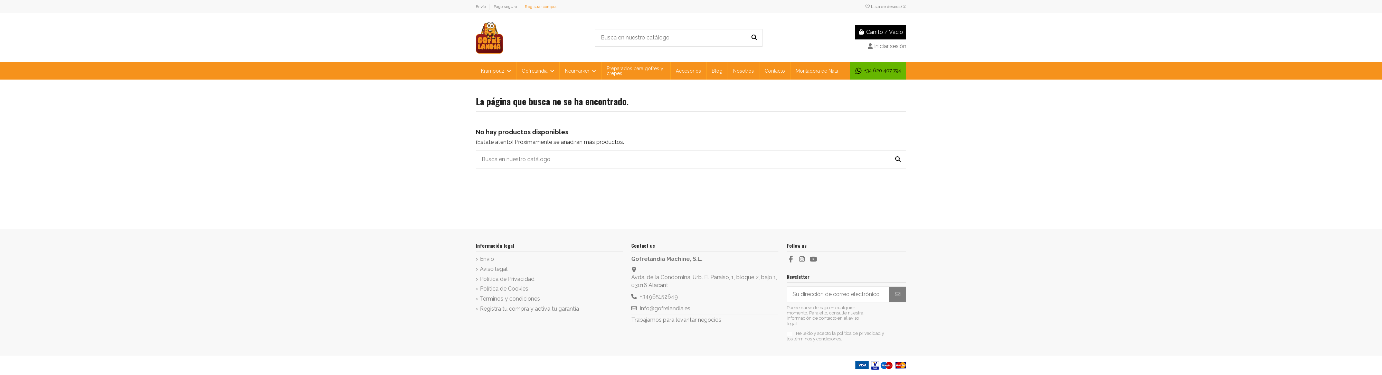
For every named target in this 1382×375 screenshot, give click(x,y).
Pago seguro (506, 6)
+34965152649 (659, 296)
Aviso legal (494, 269)
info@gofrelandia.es (665, 308)
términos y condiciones (817, 338)
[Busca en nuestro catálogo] (754, 38)
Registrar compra (541, 6)
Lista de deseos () (885, 6)
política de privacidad (859, 333)
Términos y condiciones (510, 298)
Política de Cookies (504, 288)
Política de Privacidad (507, 279)
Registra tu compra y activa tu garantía (529, 308)
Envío (481, 6)
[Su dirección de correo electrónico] (838, 294)
